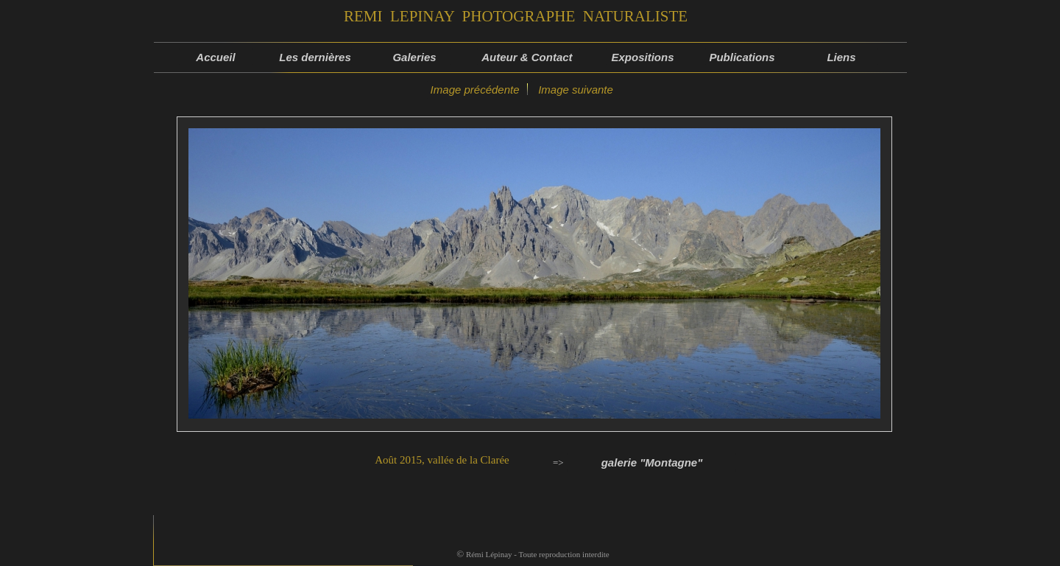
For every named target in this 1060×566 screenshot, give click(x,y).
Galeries (414, 57)
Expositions (642, 57)
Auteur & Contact (528, 57)
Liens (841, 57)
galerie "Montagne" (652, 462)
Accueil (215, 57)
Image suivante (575, 89)
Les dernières (315, 57)
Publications (741, 57)
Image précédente (473, 89)
